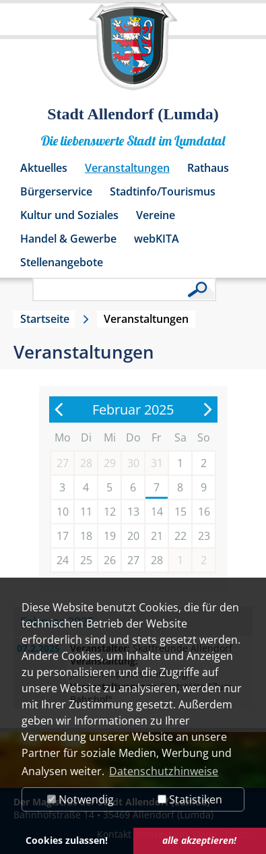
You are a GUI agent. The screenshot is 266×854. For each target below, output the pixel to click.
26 (110, 560)
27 (133, 560)
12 (110, 511)
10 (63, 511)
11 (86, 511)
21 (157, 535)
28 (157, 560)
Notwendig (80, 799)
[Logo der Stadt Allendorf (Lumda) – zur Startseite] (133, 52)
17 (63, 535)
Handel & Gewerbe (68, 238)
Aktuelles (43, 167)
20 (133, 535)
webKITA (156, 238)
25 (86, 560)
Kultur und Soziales (69, 215)
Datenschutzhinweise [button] (163, 771)
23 (204, 535)
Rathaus (208, 167)
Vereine (155, 215)
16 (204, 511)
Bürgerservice (56, 191)
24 (63, 560)
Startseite (44, 318)
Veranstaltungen (127, 167)
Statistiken (190, 799)
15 (180, 511)
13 (133, 511)
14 (157, 511)
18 (86, 535)
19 (110, 535)
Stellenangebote (61, 262)
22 (180, 535)
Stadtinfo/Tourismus (162, 191)
